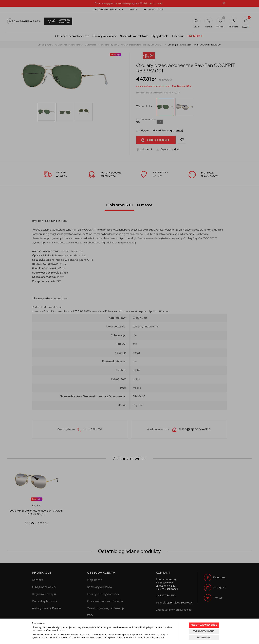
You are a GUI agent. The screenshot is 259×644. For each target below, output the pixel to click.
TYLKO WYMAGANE (203, 631)
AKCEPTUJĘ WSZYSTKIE (204, 625)
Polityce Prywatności (154, 637)
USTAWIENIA (204, 637)
